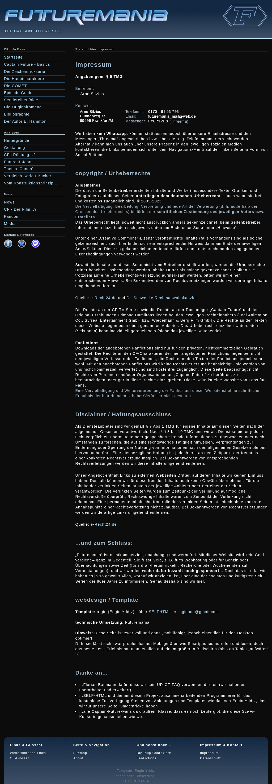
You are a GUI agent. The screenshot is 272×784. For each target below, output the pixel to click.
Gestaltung (14, 147)
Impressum (209, 753)
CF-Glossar (19, 758)
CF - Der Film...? (20, 209)
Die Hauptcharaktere (24, 79)
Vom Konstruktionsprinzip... (30, 183)
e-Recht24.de (104, 298)
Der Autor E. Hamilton (25, 121)
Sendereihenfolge (21, 100)
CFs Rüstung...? (20, 155)
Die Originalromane (23, 107)
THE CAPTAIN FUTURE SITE (32, 31)
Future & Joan (17, 162)
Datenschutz (210, 758)
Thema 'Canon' (18, 169)
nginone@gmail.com (199, 612)
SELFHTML (160, 612)
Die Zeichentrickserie (24, 71)
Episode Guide (18, 93)
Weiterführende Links (28, 753)
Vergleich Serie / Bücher (27, 176)
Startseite (13, 57)
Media (10, 224)
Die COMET (15, 86)
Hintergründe (16, 140)
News (9, 202)
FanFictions (146, 758)
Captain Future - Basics (27, 64)
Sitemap (80, 753)
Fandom (12, 216)
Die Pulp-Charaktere (154, 753)
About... (80, 758)
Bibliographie (16, 114)
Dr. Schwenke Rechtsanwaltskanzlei (161, 298)
